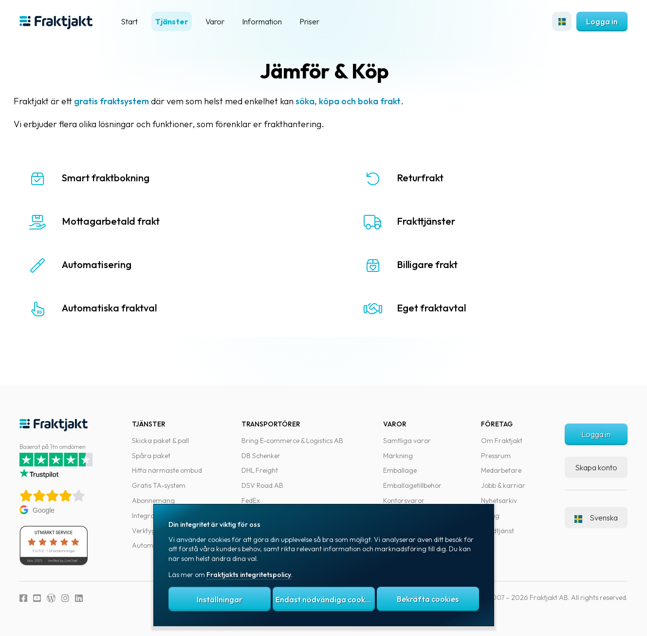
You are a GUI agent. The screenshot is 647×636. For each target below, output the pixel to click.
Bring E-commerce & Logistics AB (292, 440)
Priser (309, 21)
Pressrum (496, 455)
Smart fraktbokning (119, 178)
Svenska (596, 517)
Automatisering (110, 264)
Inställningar (219, 599)
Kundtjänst (497, 530)
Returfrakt (423, 178)
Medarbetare (501, 470)
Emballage (400, 470)
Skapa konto (596, 467)
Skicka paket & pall (160, 440)
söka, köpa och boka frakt (361, 101)
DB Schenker (260, 455)
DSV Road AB (262, 485)
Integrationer (152, 515)
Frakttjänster (429, 221)
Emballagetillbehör (412, 485)
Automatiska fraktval (122, 308)
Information (262, 21)
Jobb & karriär (503, 485)
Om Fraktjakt (501, 440)
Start (129, 21)
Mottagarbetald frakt (124, 221)
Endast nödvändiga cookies (325, 599)
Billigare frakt (430, 264)
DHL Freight (259, 470)
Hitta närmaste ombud (167, 470)
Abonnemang (153, 500)
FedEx (250, 500)
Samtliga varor (407, 440)
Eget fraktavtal (434, 308)
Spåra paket (151, 455)
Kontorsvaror (404, 500)
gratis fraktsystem (124, 101)
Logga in (602, 21)
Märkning (398, 455)
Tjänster (171, 21)
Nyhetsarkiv (499, 500)
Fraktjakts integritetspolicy (248, 574)
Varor (214, 21)
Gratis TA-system (158, 485)
